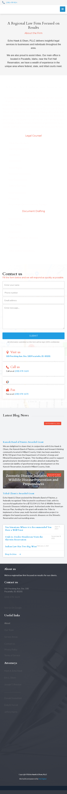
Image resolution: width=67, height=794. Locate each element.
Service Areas (11, 636)
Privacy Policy (10, 649)
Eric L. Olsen (10, 677)
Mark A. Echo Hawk (13, 670)
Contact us (9, 643)
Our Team (9, 630)
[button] (62, 9)
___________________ (12, 691)
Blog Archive (10, 554)
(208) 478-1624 (22, 371)
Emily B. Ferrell (11, 705)
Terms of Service (12, 655)
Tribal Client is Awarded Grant (18, 493)
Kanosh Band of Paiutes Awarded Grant (23, 442)
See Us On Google (13, 607)
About (7, 623)
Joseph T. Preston (12, 684)
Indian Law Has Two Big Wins (21, 546)
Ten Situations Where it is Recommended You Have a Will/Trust (28, 528)
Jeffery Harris (10, 712)
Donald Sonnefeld (13, 698)
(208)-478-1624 (11, 2)
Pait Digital (42, 779)
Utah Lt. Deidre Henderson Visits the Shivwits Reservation (24, 538)
